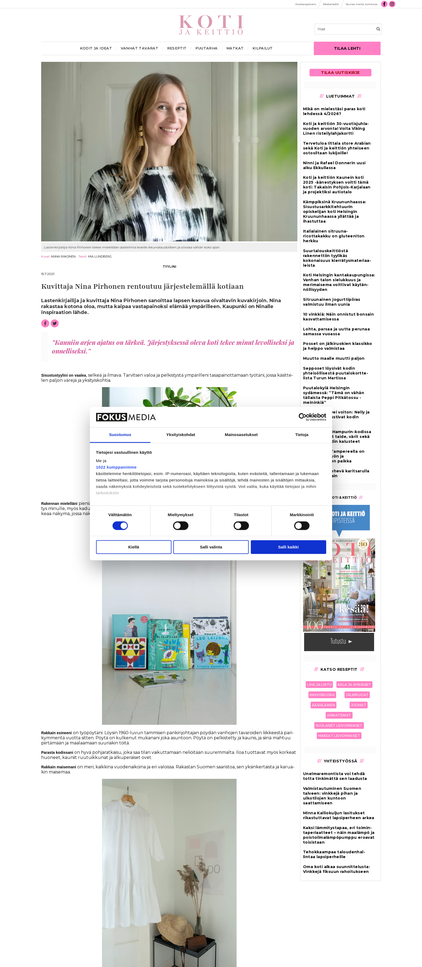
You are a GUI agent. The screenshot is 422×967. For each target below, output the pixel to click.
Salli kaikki (288, 547)
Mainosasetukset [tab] (241, 435)
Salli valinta (211, 547)
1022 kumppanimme (116, 467)
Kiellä (133, 547)
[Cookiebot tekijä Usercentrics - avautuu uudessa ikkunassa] (302, 417)
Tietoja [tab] (301, 435)
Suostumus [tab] (120, 435)
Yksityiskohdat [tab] (180, 435)
